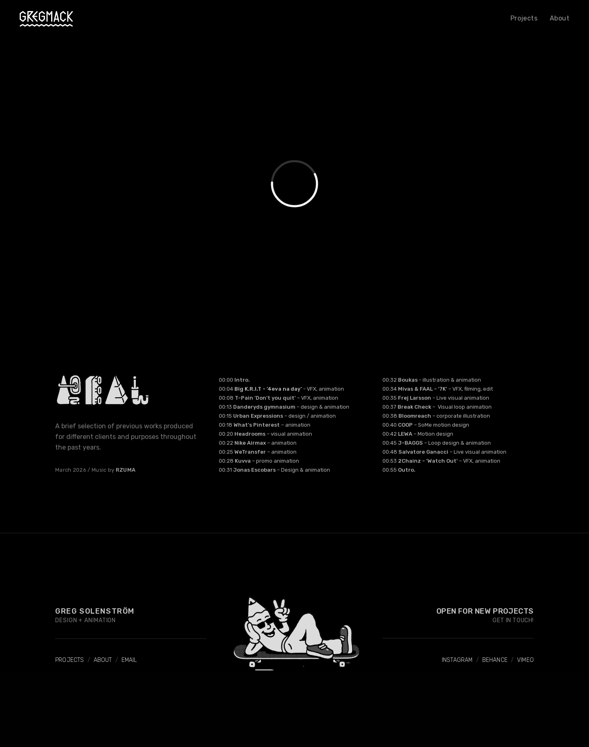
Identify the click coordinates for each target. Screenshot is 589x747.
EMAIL (129, 660)
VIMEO (525, 660)
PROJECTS (69, 660)
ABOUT (103, 660)
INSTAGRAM (457, 660)
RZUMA (126, 470)
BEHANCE (495, 660)
